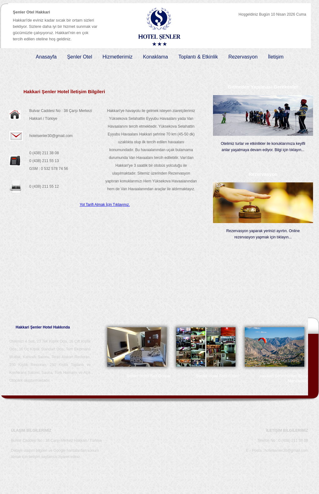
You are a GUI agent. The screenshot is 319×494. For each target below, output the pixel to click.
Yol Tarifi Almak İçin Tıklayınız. (105, 204)
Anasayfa (46, 56)
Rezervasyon (242, 56)
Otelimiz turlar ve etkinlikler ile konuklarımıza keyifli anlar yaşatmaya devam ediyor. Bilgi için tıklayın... (263, 146)
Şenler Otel (79, 56)
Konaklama (155, 56)
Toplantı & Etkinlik (198, 56)
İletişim (276, 56)
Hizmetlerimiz (118, 56)
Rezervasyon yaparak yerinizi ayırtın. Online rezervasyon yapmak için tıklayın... (263, 234)
